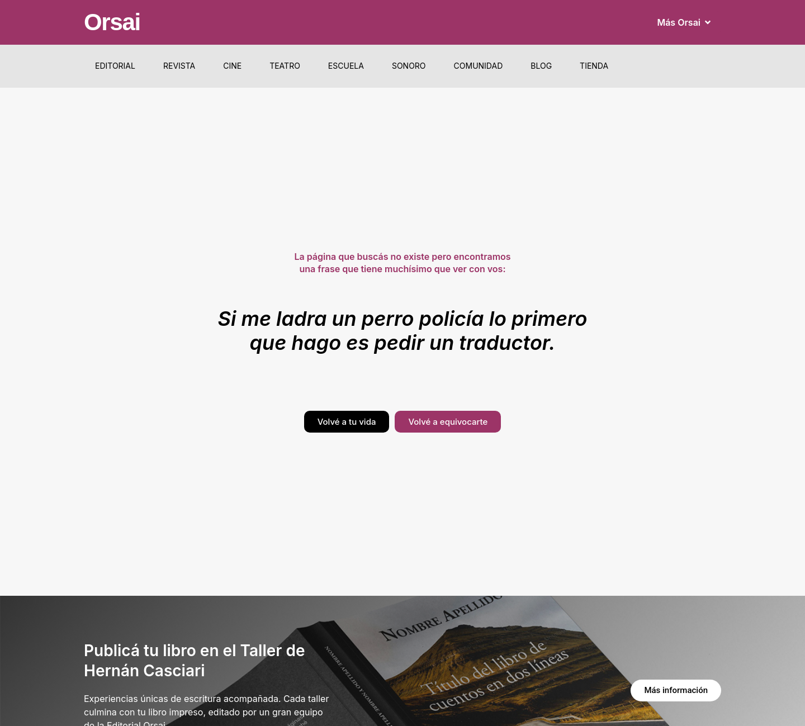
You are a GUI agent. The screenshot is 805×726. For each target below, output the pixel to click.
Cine (232, 65)
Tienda (594, 65)
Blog (541, 65)
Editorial (115, 65)
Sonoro (409, 65)
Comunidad (478, 65)
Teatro (284, 65)
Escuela (346, 65)
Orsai (112, 22)
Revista (179, 65)
